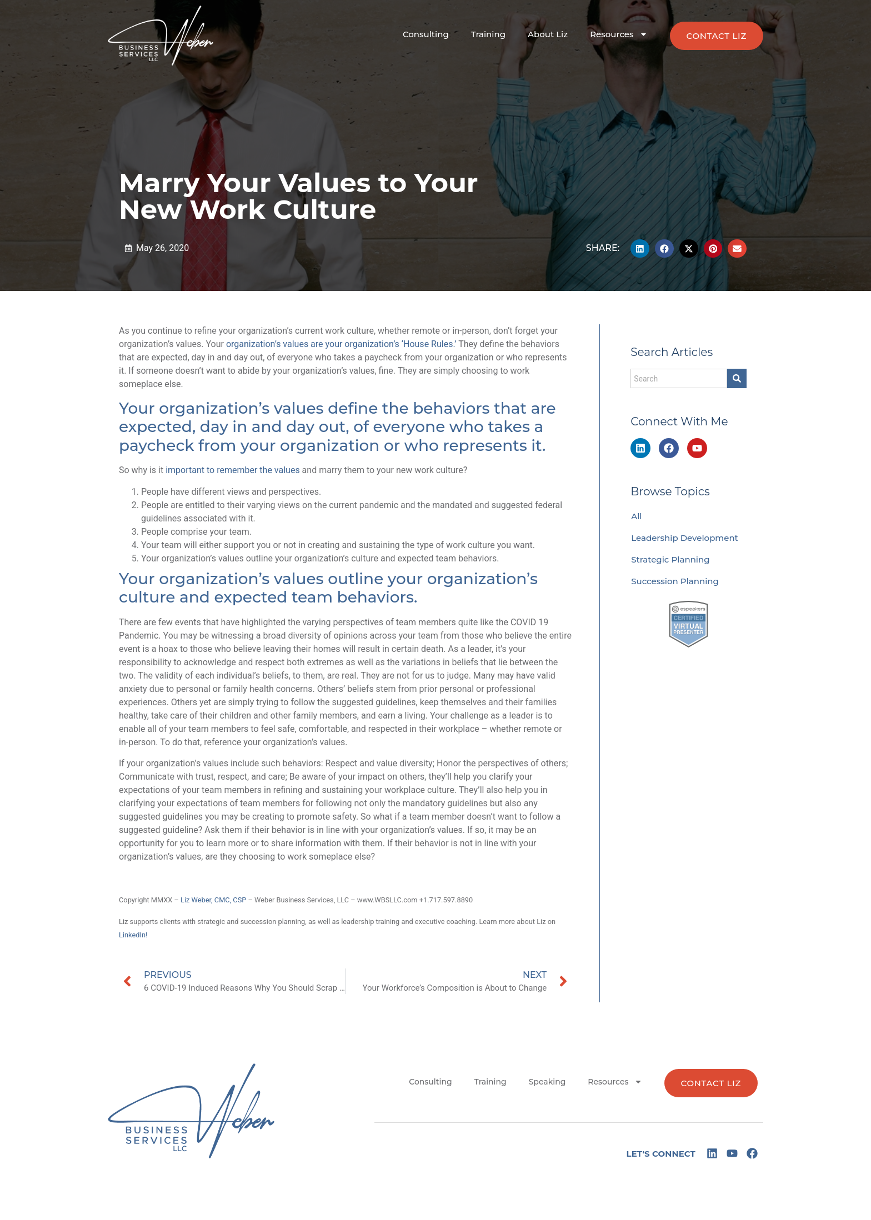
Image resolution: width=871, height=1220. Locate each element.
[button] (639, 248)
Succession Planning (675, 581)
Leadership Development (684, 538)
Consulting (426, 34)
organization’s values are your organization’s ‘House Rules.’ (341, 344)
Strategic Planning (670, 559)
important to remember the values (232, 470)
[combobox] (678, 378)
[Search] (737, 378)
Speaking (547, 1082)
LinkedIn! (133, 935)
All (636, 516)
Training (488, 34)
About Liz (548, 34)
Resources (618, 34)
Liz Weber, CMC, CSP (213, 900)
